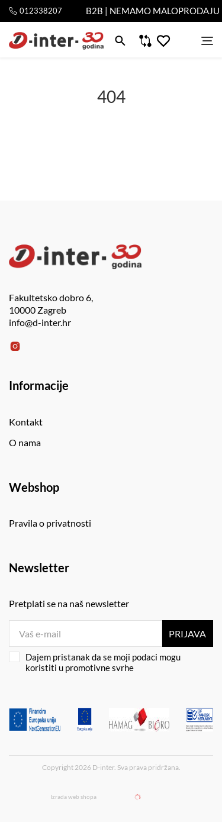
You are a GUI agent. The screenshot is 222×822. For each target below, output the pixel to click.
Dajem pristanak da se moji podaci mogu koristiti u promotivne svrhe (95, 662)
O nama (25, 442)
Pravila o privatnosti (50, 522)
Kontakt (26, 421)
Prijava (187, 633)
